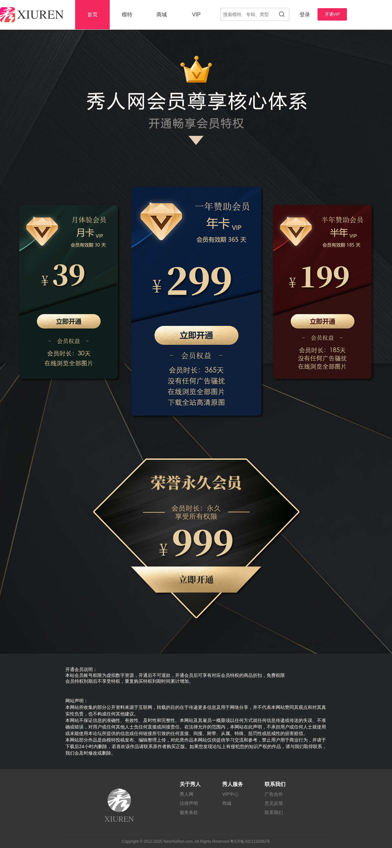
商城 (161, 14)
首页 (92, 14)
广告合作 (274, 794)
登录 (305, 14)
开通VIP (332, 14)
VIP (196, 14)
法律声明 (189, 803)
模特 (127, 14)
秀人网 (186, 794)
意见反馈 (274, 803)
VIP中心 (230, 794)
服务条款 (189, 812)
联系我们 (274, 812)
